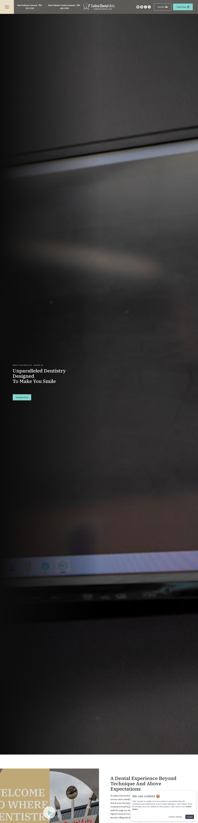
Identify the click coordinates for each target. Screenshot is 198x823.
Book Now (183, 7)
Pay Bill (162, 7)
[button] (22, 397)
